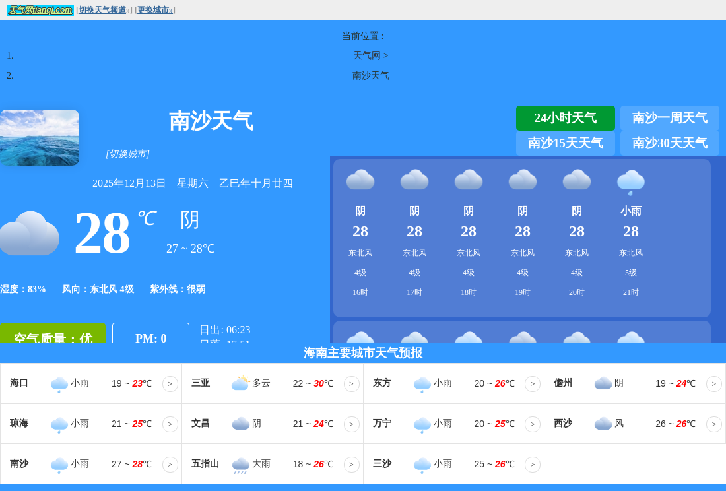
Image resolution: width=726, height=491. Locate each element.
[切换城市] (128, 154)
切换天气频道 (102, 10)
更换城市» (155, 10)
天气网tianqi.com (40, 10)
